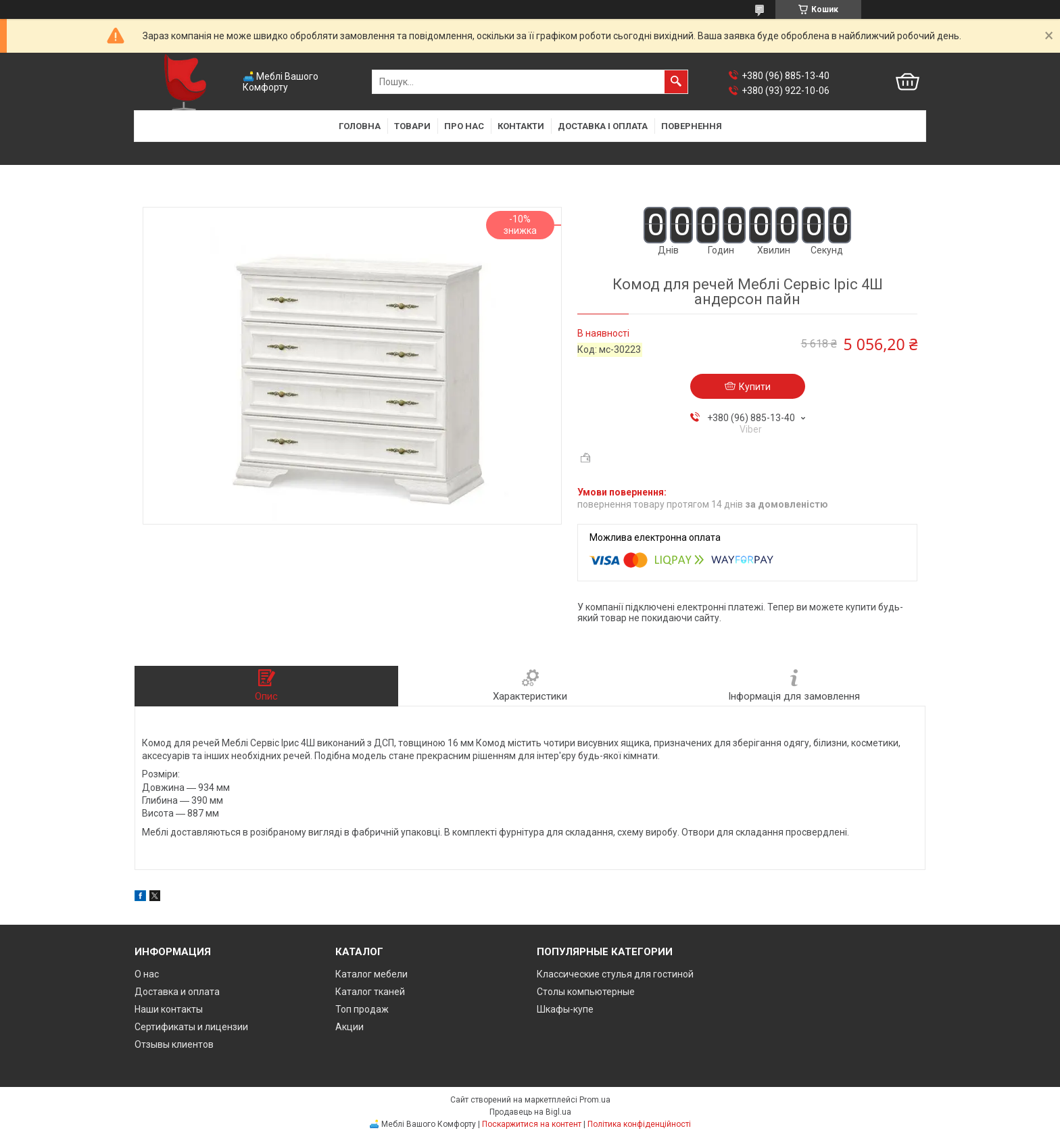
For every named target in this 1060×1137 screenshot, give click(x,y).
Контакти (521, 126)
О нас (147, 974)
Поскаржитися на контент (531, 1124)
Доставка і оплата (603, 126)
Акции (349, 1026)
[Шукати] (676, 81)
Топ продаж (362, 1009)
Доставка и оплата (177, 991)
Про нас (464, 126)
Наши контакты (169, 1009)
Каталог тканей (370, 991)
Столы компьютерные (586, 991)
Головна (360, 126)
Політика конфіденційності (639, 1124)
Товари (412, 126)
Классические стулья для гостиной (615, 974)
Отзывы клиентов (174, 1044)
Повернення (691, 126)
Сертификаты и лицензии (191, 1026)
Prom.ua (594, 1100)
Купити (755, 386)
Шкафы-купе (565, 1009)
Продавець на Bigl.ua (530, 1112)
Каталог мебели (371, 974)
